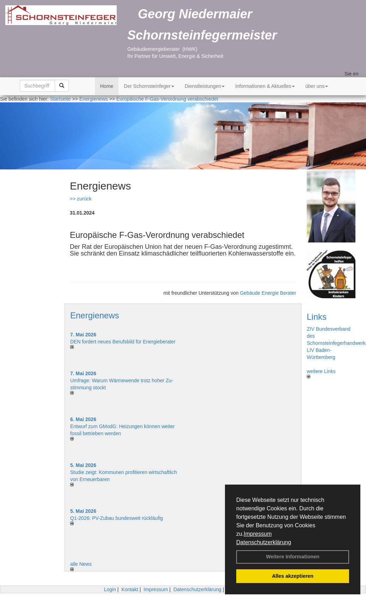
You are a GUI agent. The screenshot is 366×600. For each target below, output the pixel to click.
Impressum (258, 534)
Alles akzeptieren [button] (292, 576)
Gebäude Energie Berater (268, 293)
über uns (316, 86)
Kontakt (129, 589)
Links (317, 317)
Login (110, 589)
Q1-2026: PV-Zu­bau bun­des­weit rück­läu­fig (116, 518)
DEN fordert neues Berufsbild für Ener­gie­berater (123, 341)
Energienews (94, 315)
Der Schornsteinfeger (149, 86)
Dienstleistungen (205, 86)
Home (106, 86)
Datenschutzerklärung (263, 542)
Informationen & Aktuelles (265, 86)
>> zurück (80, 199)
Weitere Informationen (292, 556)
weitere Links (321, 373)
